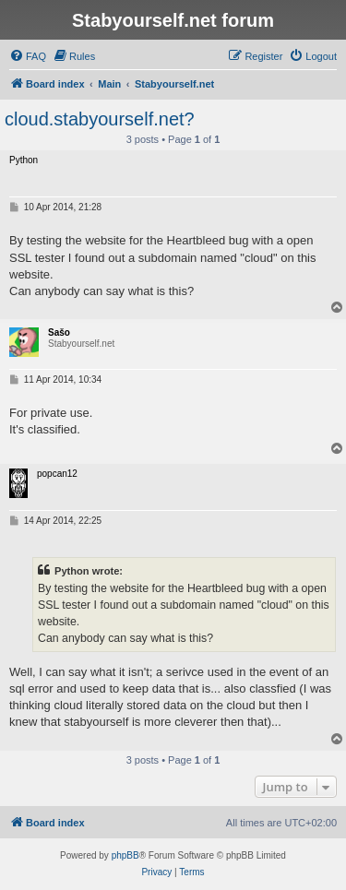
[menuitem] (27, 56)
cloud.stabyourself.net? (100, 119)
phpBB (125, 855)
